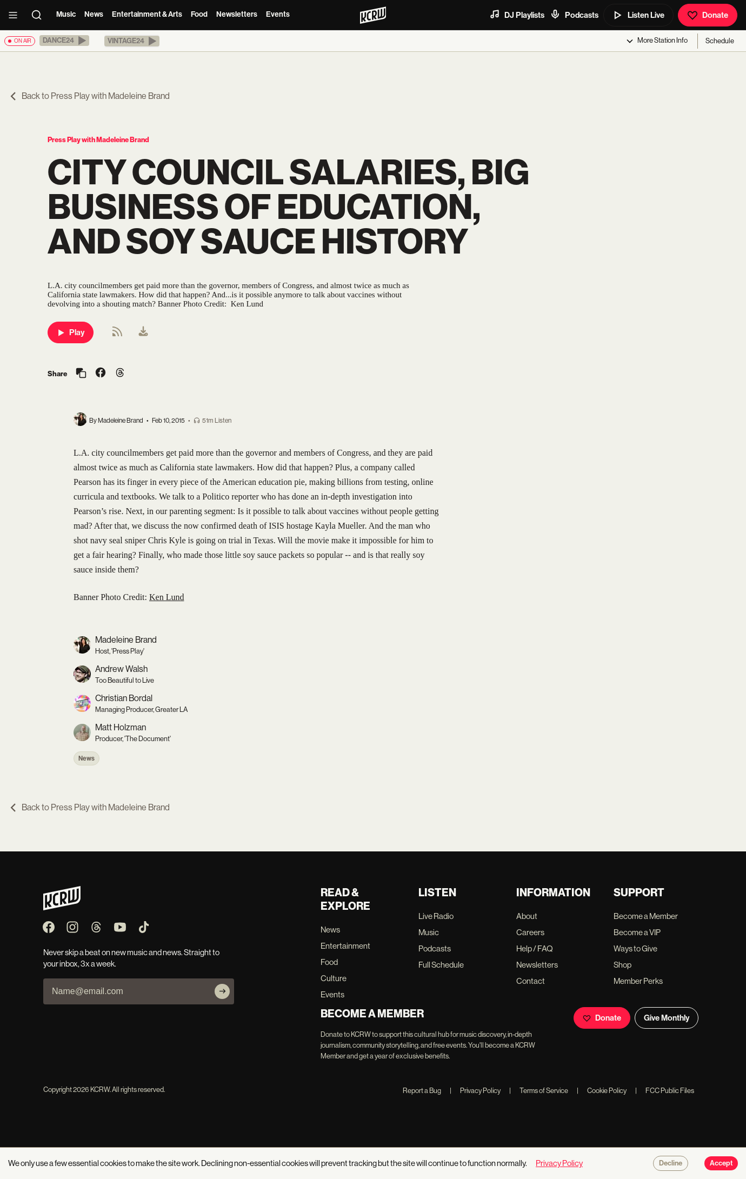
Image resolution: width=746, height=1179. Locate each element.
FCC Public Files (664, 1091)
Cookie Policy (602, 1091)
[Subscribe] (222, 991)
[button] (64, 40)
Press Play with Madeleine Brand (98, 140)
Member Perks (638, 980)
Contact (530, 980)
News (93, 14)
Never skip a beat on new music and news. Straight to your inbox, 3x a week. (131, 958)
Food (199, 14)
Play (70, 332)
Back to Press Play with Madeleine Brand (89, 96)
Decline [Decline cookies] (670, 1163)
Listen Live (638, 15)
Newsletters (236, 14)
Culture (334, 978)
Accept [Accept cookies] (721, 1163)
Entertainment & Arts (147, 14)
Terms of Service (538, 1091)
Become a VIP (637, 932)
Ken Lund (166, 597)
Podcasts (574, 14)
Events (278, 14)
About (526, 916)
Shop (622, 964)
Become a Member (646, 916)
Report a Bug (422, 1091)
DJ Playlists (516, 14)
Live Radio (436, 916)
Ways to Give (635, 948)
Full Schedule (441, 964)
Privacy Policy (475, 1091)
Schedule (719, 41)
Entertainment (345, 945)
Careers (530, 932)
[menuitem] (143, 332)
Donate (707, 15)
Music (66, 14)
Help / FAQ (534, 948)
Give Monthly (666, 1018)
